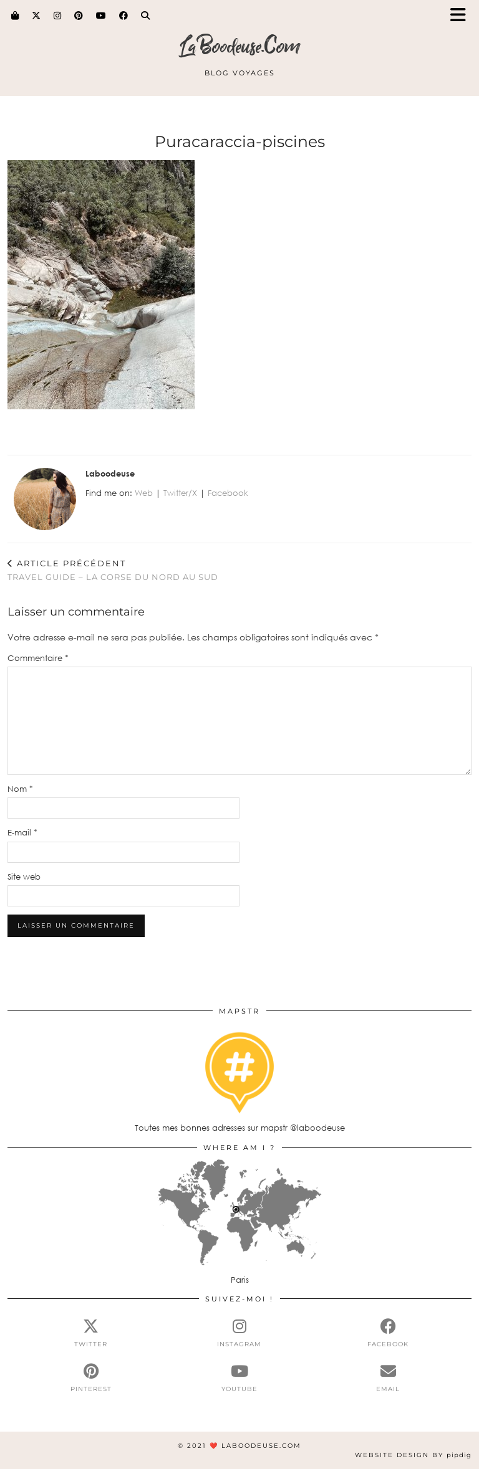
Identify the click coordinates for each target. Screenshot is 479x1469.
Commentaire (38, 658)
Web (144, 493)
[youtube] (239, 1378)
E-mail (22, 832)
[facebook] (388, 1333)
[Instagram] (58, 15)
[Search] (145, 15)
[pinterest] (91, 1378)
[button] (462, 16)
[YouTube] (101, 15)
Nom (20, 789)
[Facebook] (123, 15)
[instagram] (239, 1333)
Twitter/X (180, 493)
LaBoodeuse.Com (240, 46)
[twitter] (91, 1333)
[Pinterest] (79, 15)
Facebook (228, 493)
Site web (24, 877)
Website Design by (413, 1455)
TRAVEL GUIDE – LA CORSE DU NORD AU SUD (112, 570)
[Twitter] (36, 15)
